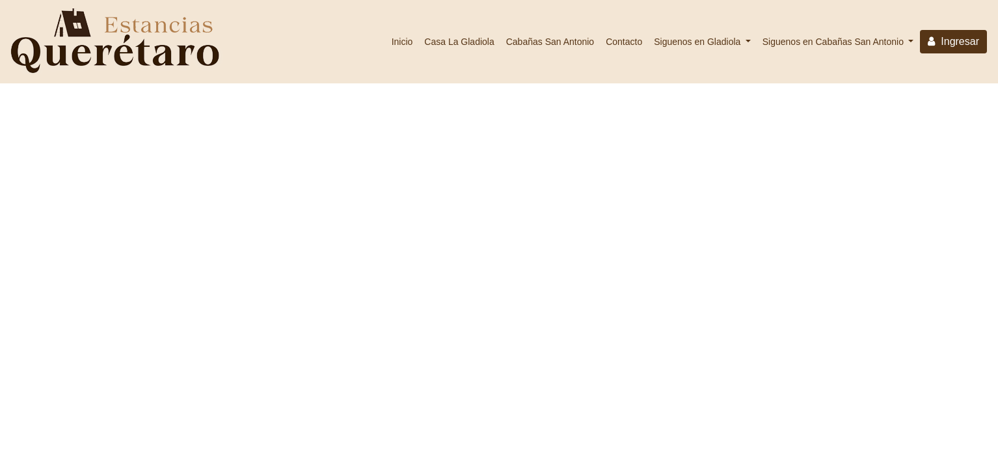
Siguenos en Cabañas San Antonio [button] (834, 41)
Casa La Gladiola (459, 41)
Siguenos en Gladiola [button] (698, 41)
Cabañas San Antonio (550, 41)
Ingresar (953, 41)
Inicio (402, 41)
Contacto (624, 41)
